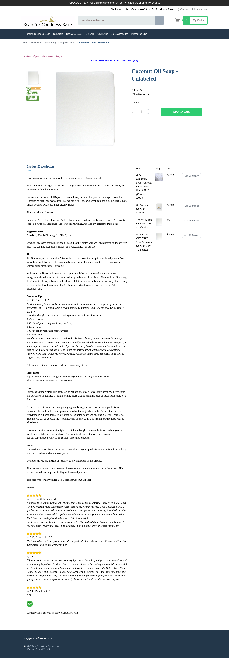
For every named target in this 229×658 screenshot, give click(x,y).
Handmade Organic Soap (37, 34)
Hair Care (89, 34)
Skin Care (58, 34)
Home (24, 42)
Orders (182, 9)
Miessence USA (139, 34)
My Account (199, 9)
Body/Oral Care (73, 34)
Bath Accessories (119, 34)
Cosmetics (102, 34)
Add (182, 112)
